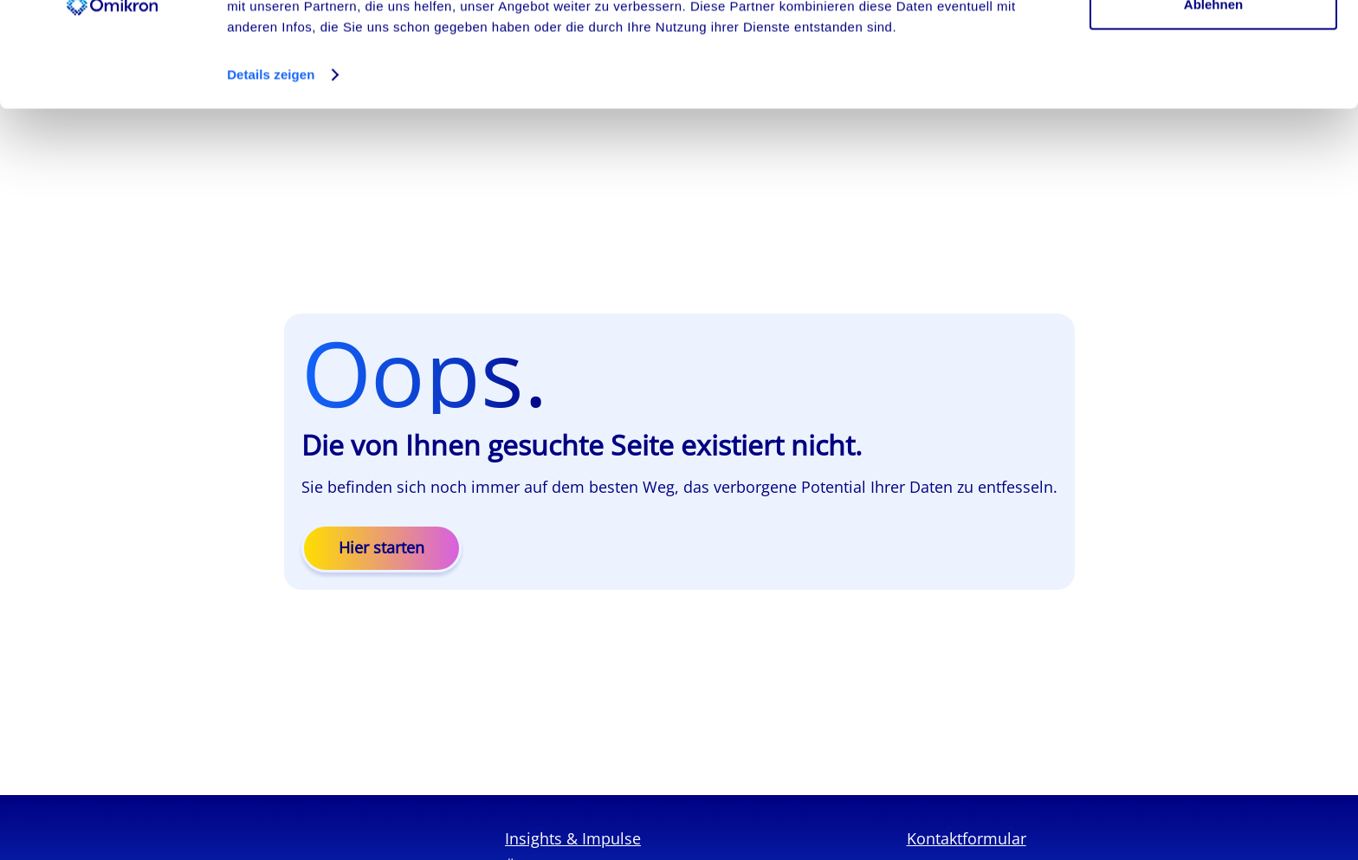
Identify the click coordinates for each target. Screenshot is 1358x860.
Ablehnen (1213, 102)
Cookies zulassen (1213, 45)
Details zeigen (270, 172)
